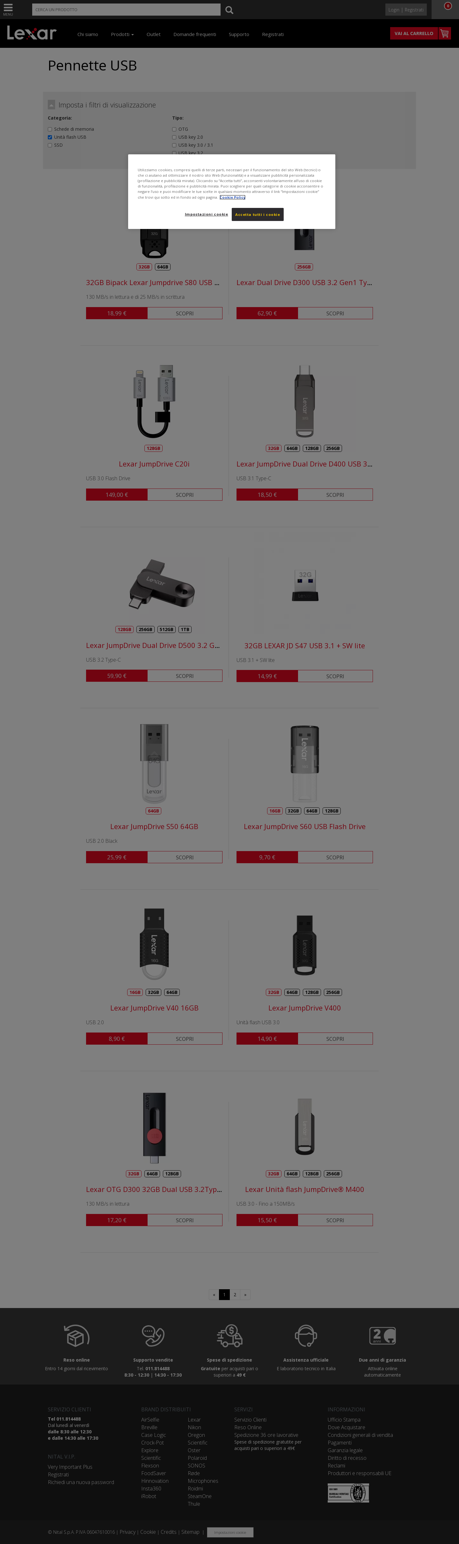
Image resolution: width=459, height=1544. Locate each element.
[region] (231, 191)
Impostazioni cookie (206, 214)
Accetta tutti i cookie (257, 214)
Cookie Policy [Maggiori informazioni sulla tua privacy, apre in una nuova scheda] (232, 197)
